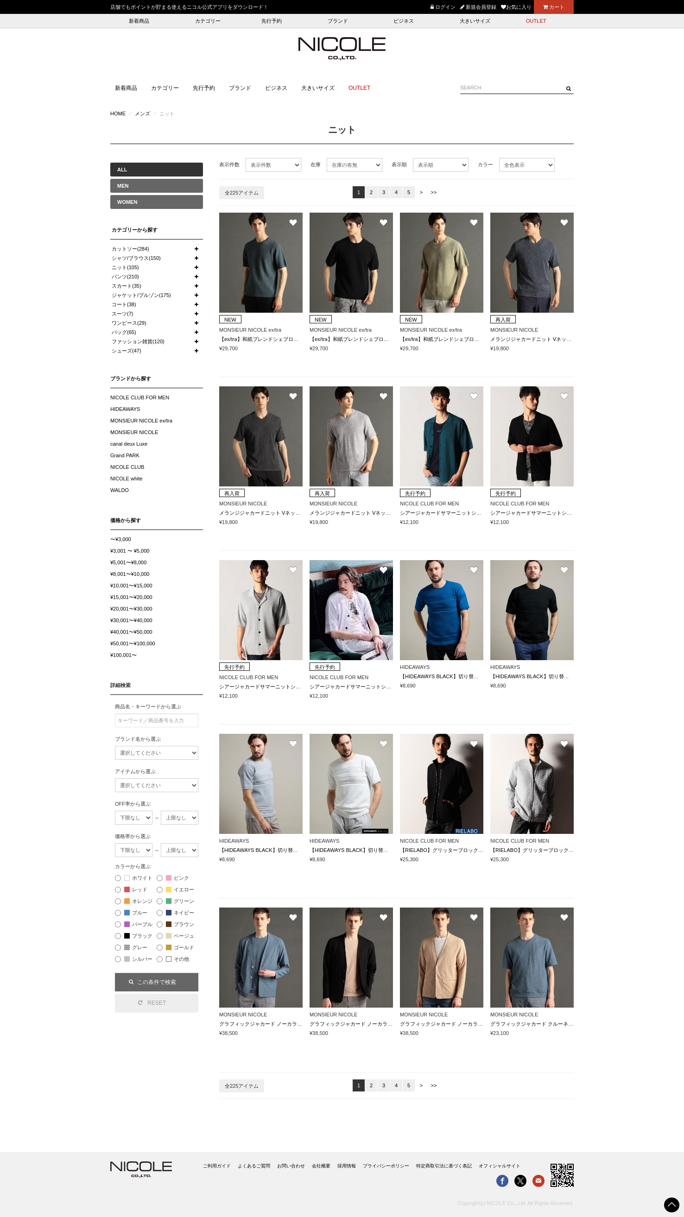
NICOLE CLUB (127, 467)
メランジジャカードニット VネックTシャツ (540, 339)
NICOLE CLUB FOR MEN (139, 397)
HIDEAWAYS (125, 409)
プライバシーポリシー (386, 1165)
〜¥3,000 (120, 539)
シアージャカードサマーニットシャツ (443, 513)
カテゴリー (208, 21)
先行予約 (271, 21)
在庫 (315, 164)
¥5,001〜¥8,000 (128, 562)
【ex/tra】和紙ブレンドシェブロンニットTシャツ (275, 339)
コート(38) (124, 304)
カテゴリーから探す (135, 230)
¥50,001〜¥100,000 (132, 643)
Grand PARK (124, 455)
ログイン (443, 7)
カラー (485, 164)
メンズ (142, 113)
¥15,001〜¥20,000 (131, 597)
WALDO (119, 490)
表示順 (399, 164)
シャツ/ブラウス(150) (136, 258)
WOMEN (127, 202)
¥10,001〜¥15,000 (131, 585)
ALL (122, 169)
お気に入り (516, 7)
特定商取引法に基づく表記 (444, 1165)
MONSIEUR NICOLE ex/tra (141, 420)
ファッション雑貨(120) (138, 341)
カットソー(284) (130, 249)
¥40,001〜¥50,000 (131, 632)
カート (553, 7)
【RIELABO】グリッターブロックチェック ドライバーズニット (473, 850)
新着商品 (139, 21)
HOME (118, 113)
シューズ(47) (126, 350)
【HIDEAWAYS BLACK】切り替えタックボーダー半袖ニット (470, 676)
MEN (122, 186)
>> (434, 192)
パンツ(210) (125, 276)
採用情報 (346, 1165)
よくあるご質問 (254, 1165)
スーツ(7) (122, 313)
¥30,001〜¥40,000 (131, 620)
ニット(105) (125, 267)
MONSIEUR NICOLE (134, 432)
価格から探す (125, 520)
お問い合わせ (291, 1165)
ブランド (338, 21)
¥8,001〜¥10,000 (129, 574)
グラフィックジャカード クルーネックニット (542, 1024)
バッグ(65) (124, 332)
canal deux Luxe (128, 444)
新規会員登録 (478, 7)
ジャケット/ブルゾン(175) (141, 295)
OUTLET (536, 21)
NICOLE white (126, 478)
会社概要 (321, 1165)
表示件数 (229, 164)
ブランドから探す (130, 378)
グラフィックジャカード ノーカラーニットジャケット (281, 1024)
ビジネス (403, 21)
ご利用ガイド (217, 1165)
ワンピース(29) (129, 323)
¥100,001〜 (123, 655)
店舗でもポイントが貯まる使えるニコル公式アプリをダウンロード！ (189, 7)
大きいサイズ (475, 21)
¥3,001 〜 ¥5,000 (129, 551)
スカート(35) (126, 286)
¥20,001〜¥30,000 (131, 609)
